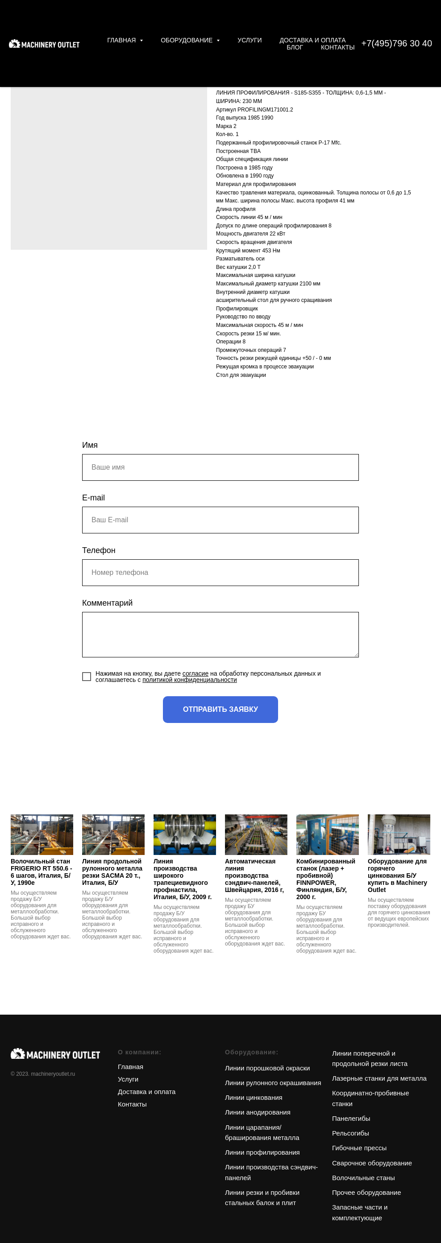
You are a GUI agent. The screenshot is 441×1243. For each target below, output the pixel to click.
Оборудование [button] (187, 40)
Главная (130, 1066)
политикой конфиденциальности (189, 679)
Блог (295, 47)
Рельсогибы (350, 1133)
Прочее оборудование (366, 1192)
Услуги (249, 40)
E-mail (93, 497)
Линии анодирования (258, 1112)
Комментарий (107, 603)
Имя (90, 445)
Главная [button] (122, 40)
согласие (195, 673)
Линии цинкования (254, 1097)
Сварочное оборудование (372, 1163)
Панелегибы (351, 1118)
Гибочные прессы (359, 1148)
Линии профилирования (262, 1152)
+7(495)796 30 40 (397, 43)
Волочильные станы (363, 1177)
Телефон (99, 550)
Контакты (338, 47)
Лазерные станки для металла (379, 1078)
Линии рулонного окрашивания (273, 1082)
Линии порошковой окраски (267, 1068)
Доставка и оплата (313, 40)
